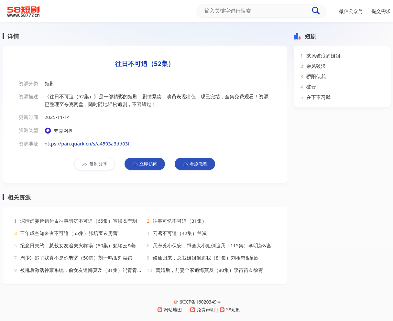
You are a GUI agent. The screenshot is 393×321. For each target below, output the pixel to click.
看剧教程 (195, 164)
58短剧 (230, 309)
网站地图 (170, 309)
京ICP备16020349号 (197, 302)
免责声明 (202, 309)
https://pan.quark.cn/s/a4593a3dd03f (87, 143)
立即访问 (145, 164)
